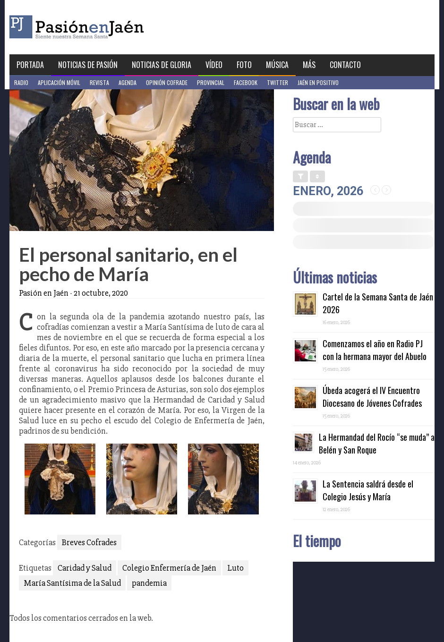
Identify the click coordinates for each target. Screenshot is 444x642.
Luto (235, 568)
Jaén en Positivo (318, 82)
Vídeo (213, 64)
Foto (244, 64)
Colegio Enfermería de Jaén (169, 568)
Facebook (245, 82)
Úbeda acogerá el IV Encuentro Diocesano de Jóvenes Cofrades (372, 396)
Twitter (277, 82)
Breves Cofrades (89, 542)
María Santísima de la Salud (72, 583)
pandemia (149, 583)
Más (309, 64)
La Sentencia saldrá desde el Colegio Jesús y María (368, 490)
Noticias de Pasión (88, 64)
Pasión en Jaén (102, 27)
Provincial (210, 82)
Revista (99, 82)
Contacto (345, 64)
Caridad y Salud (84, 568)
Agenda (128, 82)
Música (277, 64)
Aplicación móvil (59, 82)
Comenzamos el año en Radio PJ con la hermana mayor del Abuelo (375, 349)
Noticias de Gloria (161, 64)
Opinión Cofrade (167, 82)
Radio (21, 82)
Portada (30, 64)
